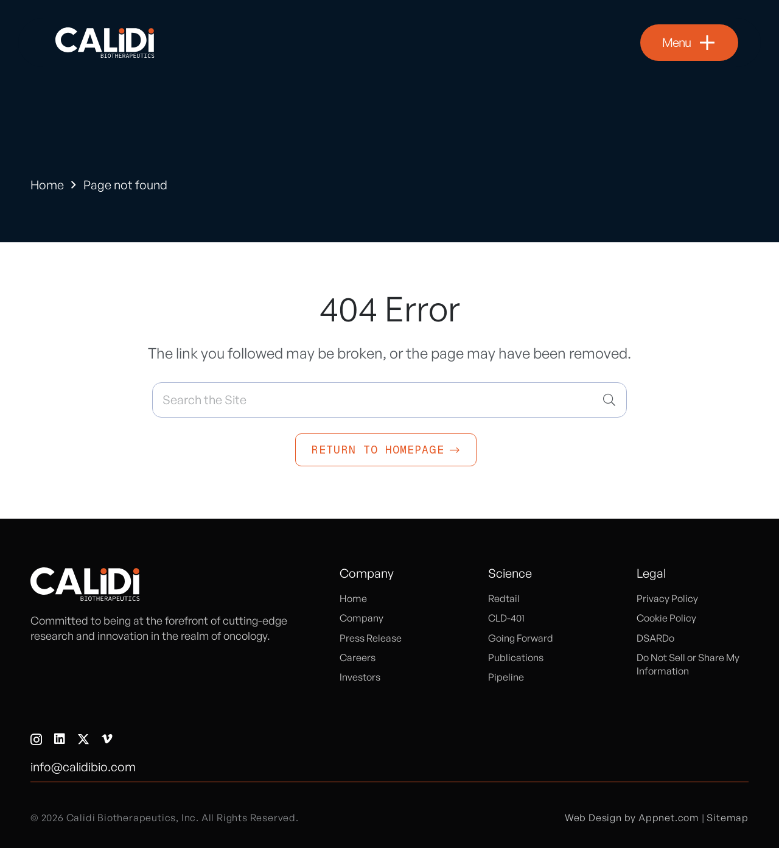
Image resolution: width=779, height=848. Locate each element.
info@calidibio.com (83, 766)
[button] (689, 42)
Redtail (504, 598)
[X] (83, 739)
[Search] (609, 400)
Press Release (371, 638)
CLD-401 (506, 618)
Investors (360, 677)
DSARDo (655, 638)
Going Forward (520, 638)
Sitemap (728, 817)
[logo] (105, 42)
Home (47, 184)
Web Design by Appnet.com (632, 817)
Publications (515, 657)
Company (361, 618)
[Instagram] (36, 739)
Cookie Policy (666, 618)
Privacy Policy (667, 598)
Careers (358, 657)
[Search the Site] (389, 400)
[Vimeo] (107, 739)
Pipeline (506, 677)
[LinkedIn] (59, 739)
